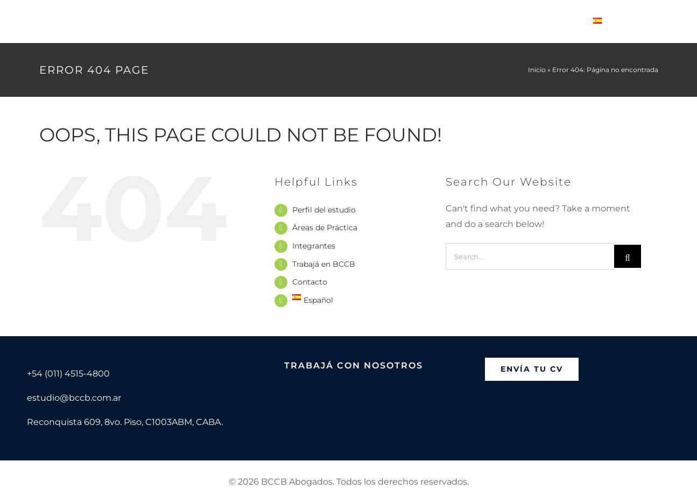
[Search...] (530, 256)
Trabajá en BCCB (323, 264)
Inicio (537, 70)
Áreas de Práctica (324, 227)
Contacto (309, 282)
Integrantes (313, 246)
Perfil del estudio (324, 210)
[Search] (627, 256)
